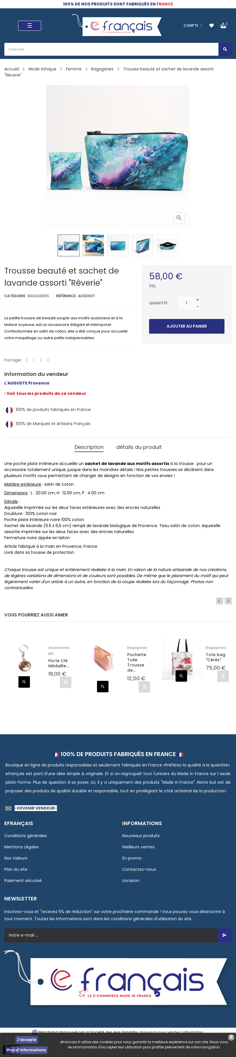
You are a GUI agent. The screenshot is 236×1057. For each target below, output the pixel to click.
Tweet (34, 360)
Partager (27, 360)
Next (228, 600)
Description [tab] (89, 447)
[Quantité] (186, 303)
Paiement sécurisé (23, 880)
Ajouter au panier (187, 326)
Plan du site (15, 869)
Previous (219, 600)
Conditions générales (25, 835)
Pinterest (48, 360)
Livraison (130, 880)
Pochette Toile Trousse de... (136, 662)
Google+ (41, 360)
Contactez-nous (139, 869)
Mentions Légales (21, 847)
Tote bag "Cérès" (215, 657)
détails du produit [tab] (139, 447)
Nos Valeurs (15, 858)
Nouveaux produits (141, 835)
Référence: (66, 295)
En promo (132, 858)
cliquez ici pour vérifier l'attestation (171, 1031)
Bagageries (38, 295)
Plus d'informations (26, 1050)
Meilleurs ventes (138, 847)
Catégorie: (15, 295)
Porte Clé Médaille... (58, 663)
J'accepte (26, 1039)
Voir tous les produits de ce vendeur (45, 393)
